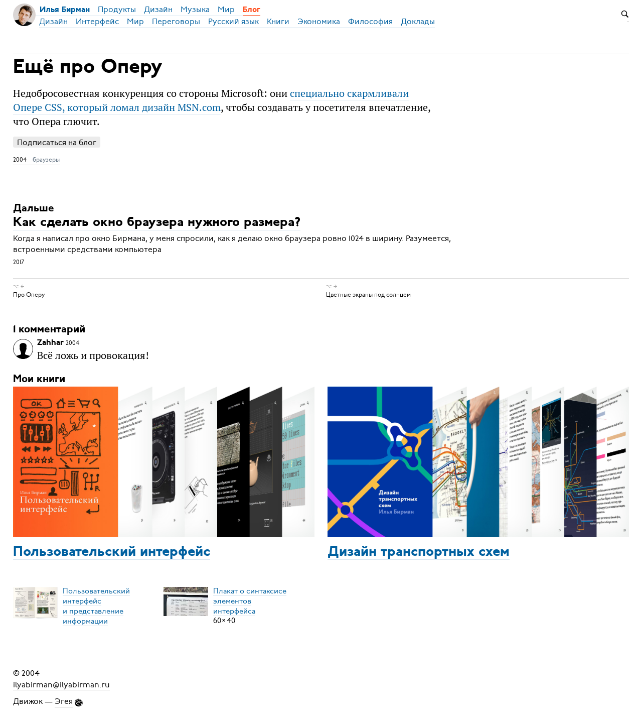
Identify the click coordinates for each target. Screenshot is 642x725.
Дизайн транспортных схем (419, 552)
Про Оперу (29, 295)
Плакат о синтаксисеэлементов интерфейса (249, 600)
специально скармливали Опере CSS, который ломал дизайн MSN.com (211, 100)
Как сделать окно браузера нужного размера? (156, 223)
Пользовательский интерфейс (111, 552)
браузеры (46, 160)
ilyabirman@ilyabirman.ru (61, 684)
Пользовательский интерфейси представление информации (96, 605)
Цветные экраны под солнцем (368, 295)
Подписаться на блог (56, 142)
